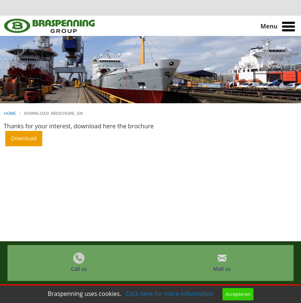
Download (24, 138)
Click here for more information (170, 294)
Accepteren (238, 294)
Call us (79, 268)
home (10, 113)
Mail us (222, 268)
